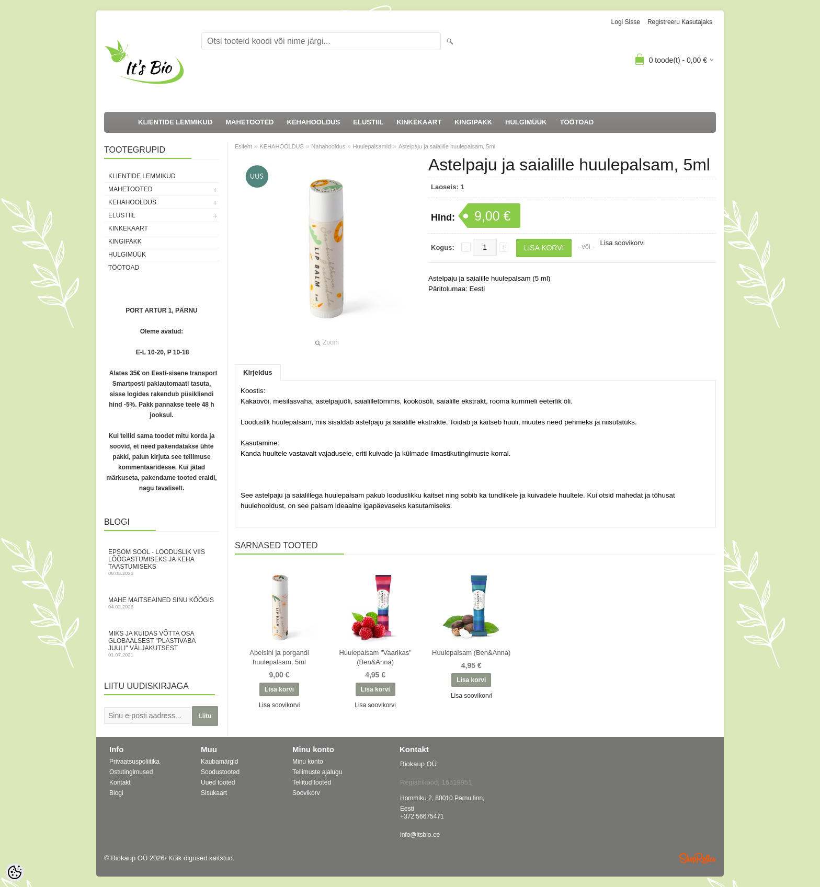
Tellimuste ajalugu (317, 772)
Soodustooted (220, 772)
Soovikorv (306, 793)
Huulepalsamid (372, 146)
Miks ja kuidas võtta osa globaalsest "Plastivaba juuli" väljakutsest (161, 644)
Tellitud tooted (311, 782)
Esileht (243, 146)
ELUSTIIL (368, 122)
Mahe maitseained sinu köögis (161, 602)
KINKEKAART (418, 122)
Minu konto (307, 761)
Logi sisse (625, 22)
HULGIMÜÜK (525, 122)
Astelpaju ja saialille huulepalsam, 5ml (446, 146)
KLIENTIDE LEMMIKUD (175, 122)
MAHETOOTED (249, 122)
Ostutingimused (131, 772)
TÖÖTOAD (577, 122)
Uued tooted (218, 782)
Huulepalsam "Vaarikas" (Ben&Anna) (375, 657)
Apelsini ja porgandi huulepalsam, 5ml (279, 657)
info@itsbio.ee (420, 834)
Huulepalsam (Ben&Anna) (471, 652)
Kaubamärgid (219, 761)
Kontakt (120, 782)
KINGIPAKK (473, 122)
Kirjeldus (257, 372)
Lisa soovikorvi (622, 243)
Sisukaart (214, 793)
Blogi (116, 793)
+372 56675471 (422, 816)
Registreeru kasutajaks (679, 22)
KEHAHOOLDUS (313, 122)
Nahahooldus (328, 146)
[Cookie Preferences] (14, 872)
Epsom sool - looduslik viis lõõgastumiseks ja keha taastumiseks (161, 562)
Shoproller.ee (697, 858)
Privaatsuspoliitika (134, 761)
